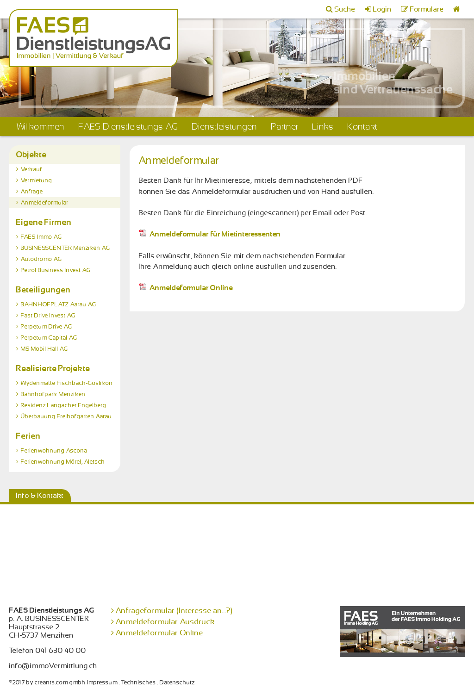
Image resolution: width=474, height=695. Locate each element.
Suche (345, 9)
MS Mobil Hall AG (44, 349)
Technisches (138, 682)
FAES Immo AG (41, 237)
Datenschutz (177, 682)
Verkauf (32, 169)
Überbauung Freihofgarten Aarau (66, 416)
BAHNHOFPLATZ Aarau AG (58, 304)
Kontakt (363, 126)
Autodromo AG (41, 259)
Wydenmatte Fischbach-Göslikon (67, 383)
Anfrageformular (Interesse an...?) (174, 610)
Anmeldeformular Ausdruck (165, 621)
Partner (285, 126)
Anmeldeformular (45, 202)
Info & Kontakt (40, 495)
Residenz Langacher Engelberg (63, 405)
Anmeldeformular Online (186, 288)
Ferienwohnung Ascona (54, 450)
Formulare (427, 9)
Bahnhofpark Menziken (53, 394)
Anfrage (32, 191)
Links (323, 126)
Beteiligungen (43, 289)
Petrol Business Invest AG (56, 270)
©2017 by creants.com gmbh (47, 682)
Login (382, 9)
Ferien (28, 436)
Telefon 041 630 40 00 (47, 650)
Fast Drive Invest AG (48, 315)
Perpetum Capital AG (49, 338)
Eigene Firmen (44, 222)
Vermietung (36, 180)
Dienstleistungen (224, 126)
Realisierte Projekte (53, 368)
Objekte (31, 154)
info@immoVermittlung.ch (53, 666)
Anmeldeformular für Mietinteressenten (210, 234)
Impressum (102, 682)
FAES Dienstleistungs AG (128, 126)
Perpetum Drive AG (46, 326)
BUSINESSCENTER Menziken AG (65, 248)
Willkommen (40, 126)
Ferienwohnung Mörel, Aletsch (63, 462)
